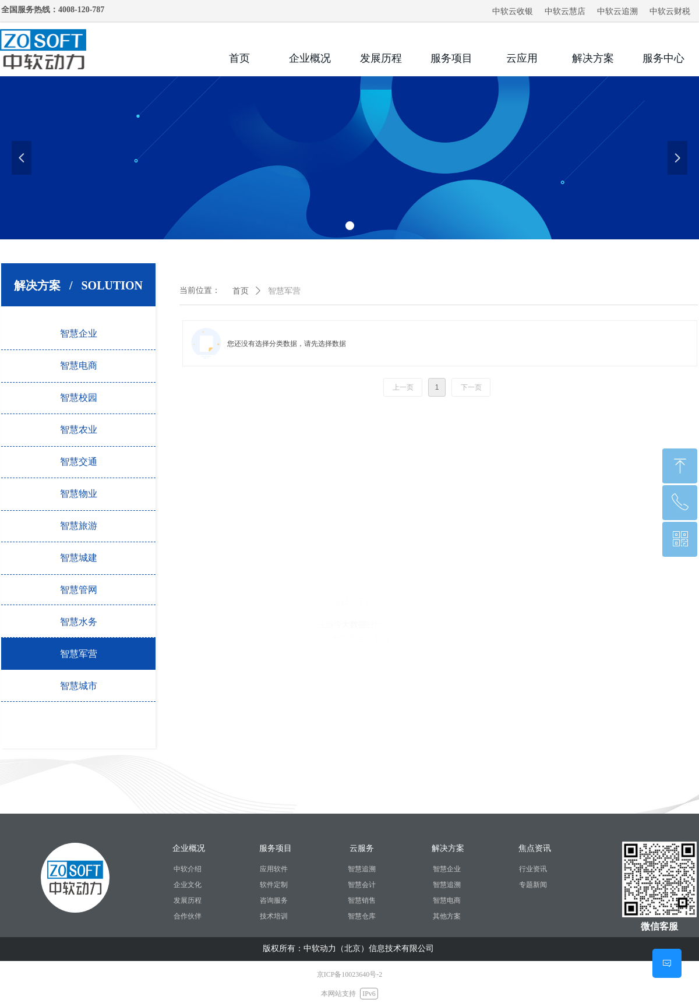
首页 (240, 291)
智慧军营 (284, 291)
